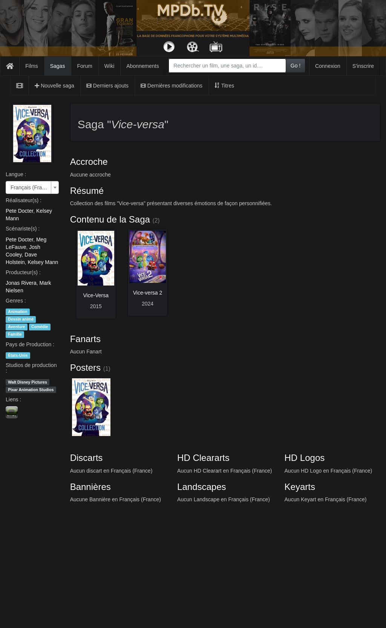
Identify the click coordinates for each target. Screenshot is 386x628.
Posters (85, 367)
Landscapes (201, 487)
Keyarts (300, 487)
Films (31, 66)
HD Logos (305, 458)
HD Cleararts (203, 458)
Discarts (86, 458)
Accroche (89, 162)
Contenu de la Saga (110, 219)
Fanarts (85, 339)
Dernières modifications (171, 86)
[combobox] (227, 65)
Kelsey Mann (43, 262)
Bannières (90, 487)
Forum (84, 66)
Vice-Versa (96, 295)
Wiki (109, 66)
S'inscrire (363, 66)
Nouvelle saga (54, 86)
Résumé (87, 191)
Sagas (57, 66)
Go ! (295, 66)
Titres (224, 86)
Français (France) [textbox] (30, 187)
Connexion (327, 66)
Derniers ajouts (107, 86)
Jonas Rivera (21, 283)
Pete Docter (19, 211)
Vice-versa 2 (147, 293)
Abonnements (142, 66)
